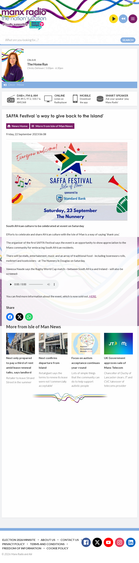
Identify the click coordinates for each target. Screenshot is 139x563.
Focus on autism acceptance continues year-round (85, 351)
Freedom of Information (21, 548)
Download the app (85, 100)
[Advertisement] (72, 457)
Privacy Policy (13, 544)
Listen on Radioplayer (60, 100)
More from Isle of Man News (54, 126)
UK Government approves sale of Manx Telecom (118, 351)
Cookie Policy (57, 548)
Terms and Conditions (47, 544)
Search (128, 40)
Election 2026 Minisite (18, 539)
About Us (48, 539)
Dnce (11, 84)
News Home (20, 126)
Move (20, 84)
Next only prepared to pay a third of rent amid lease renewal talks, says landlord (20, 353)
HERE (92, 296)
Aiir (30, 554)
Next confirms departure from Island (53, 351)
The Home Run (37, 64)
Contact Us (70, 539)
